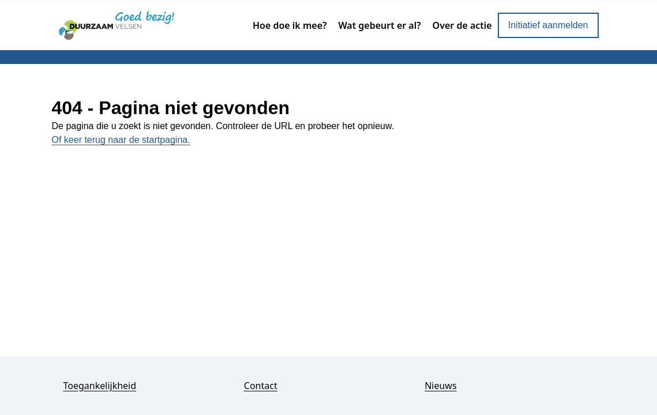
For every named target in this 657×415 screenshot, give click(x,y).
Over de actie (462, 25)
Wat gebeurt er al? (379, 25)
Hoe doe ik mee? (289, 25)
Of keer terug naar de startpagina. (121, 140)
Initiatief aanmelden (548, 25)
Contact (260, 385)
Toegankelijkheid (100, 385)
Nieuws (440, 385)
